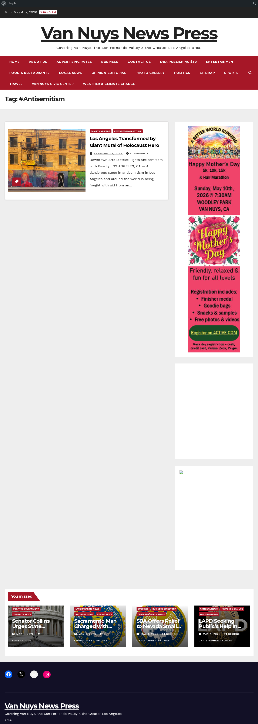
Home (14, 62)
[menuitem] (3, 3)
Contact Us (139, 62)
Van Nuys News (22, 558)
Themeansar (85, 700)
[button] (250, 73)
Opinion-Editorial (108, 73)
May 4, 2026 (25, 577)
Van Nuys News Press (129, 33)
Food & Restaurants (29, 73)
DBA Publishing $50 (178, 62)
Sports (231, 73)
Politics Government (26, 552)
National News (84, 558)
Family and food (100, 131)
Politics (182, 73)
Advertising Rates (74, 62)
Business (109, 62)
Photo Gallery (150, 73)
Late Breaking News (87, 552)
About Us (38, 62)
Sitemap (207, 73)
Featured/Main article (127, 131)
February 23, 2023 (108, 153)
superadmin (137, 153)
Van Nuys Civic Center (53, 84)
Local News (70, 73)
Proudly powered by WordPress (26, 700)
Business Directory (164, 552)
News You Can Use (232, 552)
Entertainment (220, 62)
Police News (104, 558)
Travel (16, 84)
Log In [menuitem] (13, 3)
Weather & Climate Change (109, 84)
